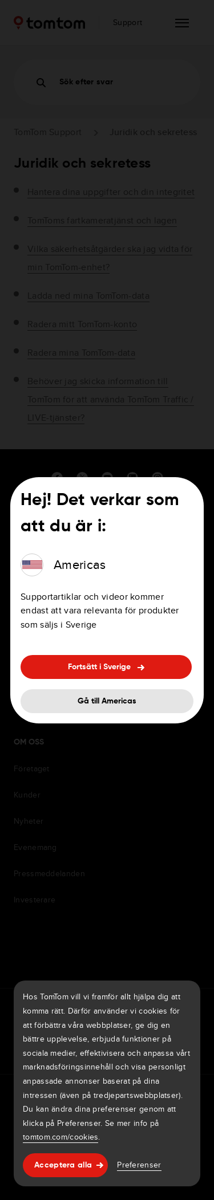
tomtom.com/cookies (60, 1136)
